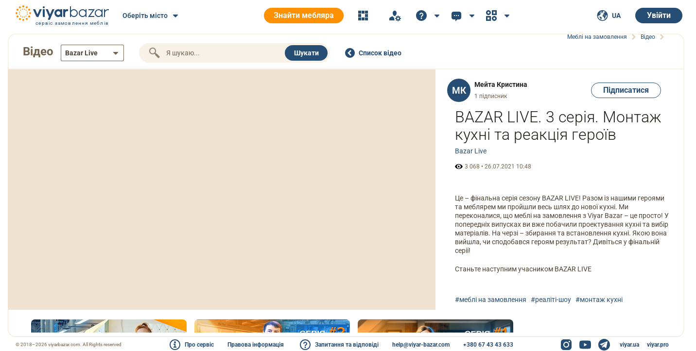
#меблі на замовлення (490, 299)
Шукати (306, 53)
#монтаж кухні (599, 299)
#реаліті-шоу (551, 299)
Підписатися (626, 90)
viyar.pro (658, 344)
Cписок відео (380, 53)
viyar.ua (629, 344)
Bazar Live (471, 151)
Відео (38, 51)
